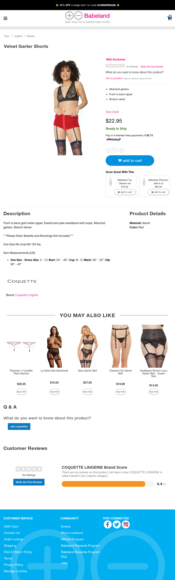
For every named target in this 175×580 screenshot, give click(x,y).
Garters (31, 36)
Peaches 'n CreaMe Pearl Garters (21, 372)
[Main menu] (5, 18)
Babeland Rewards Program (80, 545)
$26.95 (21, 384)
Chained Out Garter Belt (120, 372)
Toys (6, 36)
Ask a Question (114, 78)
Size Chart (112, 112)
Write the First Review (152, 66)
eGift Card (11, 526)
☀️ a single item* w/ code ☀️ (87, 5)
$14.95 (153, 385)
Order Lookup (13, 539)
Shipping (10, 545)
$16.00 (54, 382)
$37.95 (87, 382)
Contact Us (12, 533)
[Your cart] (169, 18)
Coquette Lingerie (26, 295)
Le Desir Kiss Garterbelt (54, 370)
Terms (8, 558)
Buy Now (21, 391)
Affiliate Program (72, 539)
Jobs (64, 563)
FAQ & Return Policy (18, 552)
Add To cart (130, 160)
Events (66, 526)
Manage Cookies (15, 571)
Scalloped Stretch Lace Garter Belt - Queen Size (153, 373)
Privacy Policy (13, 565)
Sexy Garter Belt (87, 370)
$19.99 (120, 384)
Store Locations (72, 533)
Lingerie (18, 36)
